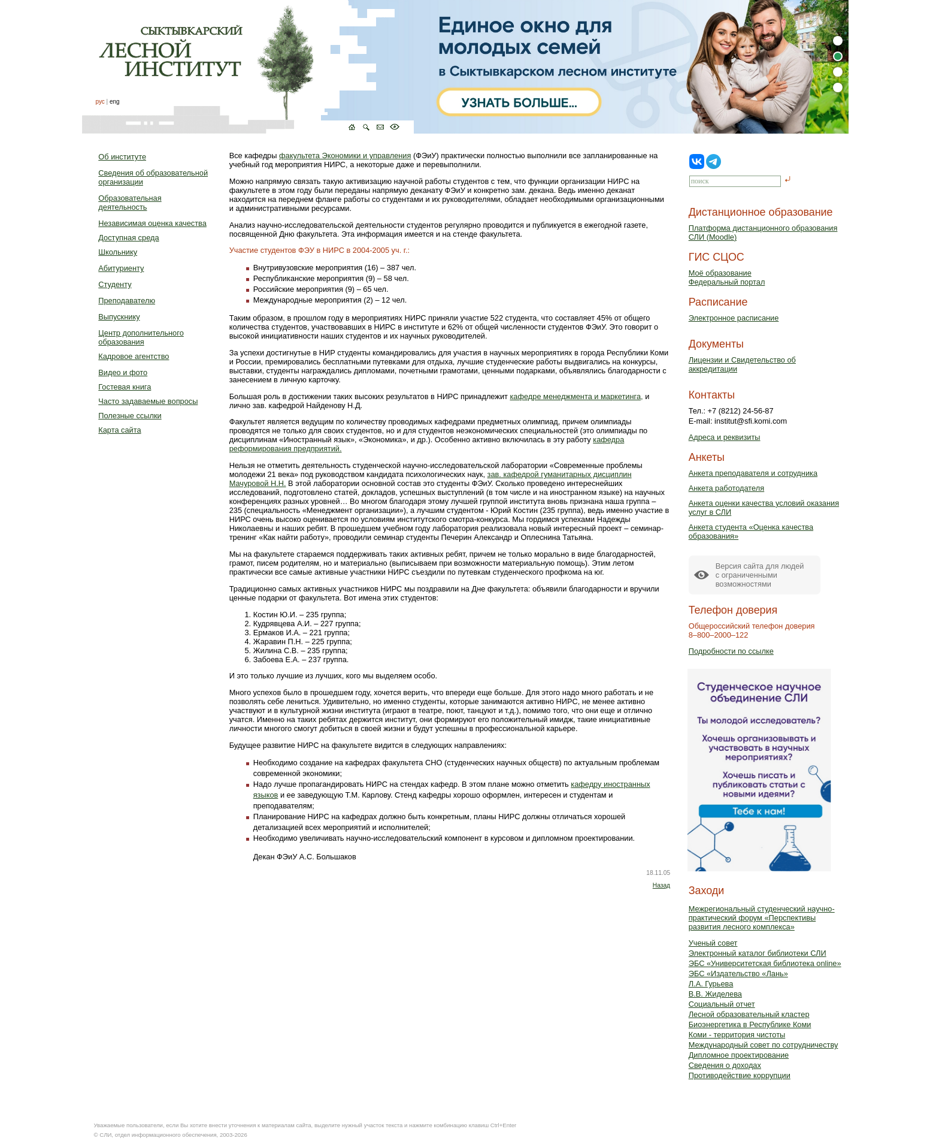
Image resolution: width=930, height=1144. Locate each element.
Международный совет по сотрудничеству (763, 1044)
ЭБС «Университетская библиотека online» (765, 963)
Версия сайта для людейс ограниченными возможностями (760, 575)
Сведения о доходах (725, 1065)
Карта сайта (119, 429)
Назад (661, 885)
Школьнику (117, 251)
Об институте (122, 156)
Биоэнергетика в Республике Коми (750, 1024)
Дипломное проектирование (739, 1055)
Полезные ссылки (129, 415)
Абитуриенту (121, 268)
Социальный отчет (722, 1004)
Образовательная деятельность (129, 203)
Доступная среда (128, 237)
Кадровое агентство (133, 356)
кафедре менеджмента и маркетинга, (576, 396)
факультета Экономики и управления (345, 155)
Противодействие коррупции (739, 1075)
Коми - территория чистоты (737, 1034)
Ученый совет (713, 942)
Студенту (114, 284)
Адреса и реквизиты (725, 437)
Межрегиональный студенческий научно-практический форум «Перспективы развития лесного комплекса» (762, 917)
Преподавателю (126, 300)
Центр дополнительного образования (140, 337)
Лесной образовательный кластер (749, 1014)
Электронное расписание (734, 317)
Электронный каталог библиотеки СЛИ (757, 953)
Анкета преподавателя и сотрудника (753, 473)
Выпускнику (119, 316)
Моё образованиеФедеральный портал (727, 277)
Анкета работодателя (727, 488)
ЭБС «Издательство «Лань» (738, 973)
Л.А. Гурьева (711, 983)
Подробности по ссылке (731, 651)
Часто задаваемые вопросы (148, 401)
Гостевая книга (124, 386)
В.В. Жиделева (715, 993)
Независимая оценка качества (152, 223)
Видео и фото (122, 372)
